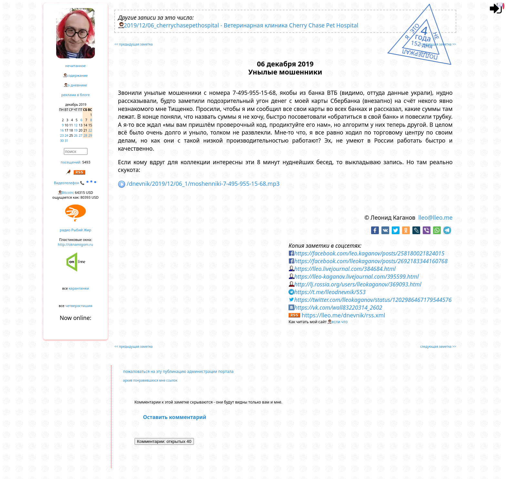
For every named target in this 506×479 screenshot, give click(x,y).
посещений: (71, 162)
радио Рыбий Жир (75, 229)
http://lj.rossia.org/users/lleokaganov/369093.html (357, 284)
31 (66, 140)
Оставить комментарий (174, 417)
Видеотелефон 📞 (75, 182)
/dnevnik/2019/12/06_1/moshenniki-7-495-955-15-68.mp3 (199, 183)
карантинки (79, 288)
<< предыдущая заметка (134, 44)
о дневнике (77, 85)
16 (62, 130)
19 (75, 130)
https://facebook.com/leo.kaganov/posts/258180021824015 (369, 253)
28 (85, 135)
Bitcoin (67, 192)
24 (66, 135)
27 (80, 135)
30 (62, 140)
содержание (77, 75)
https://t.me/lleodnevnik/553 (330, 292)
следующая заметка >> (438, 44)
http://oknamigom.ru (75, 244)
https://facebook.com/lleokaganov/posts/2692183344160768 (371, 261)
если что (339, 321)
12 (75, 125)
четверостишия (79, 305)
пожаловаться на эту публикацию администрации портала (178, 371)
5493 (86, 162)
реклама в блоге (75, 94)
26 (75, 135)
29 (90, 135)
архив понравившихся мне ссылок (150, 380)
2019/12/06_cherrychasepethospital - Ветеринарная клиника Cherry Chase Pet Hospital (241, 25)
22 (90, 130)
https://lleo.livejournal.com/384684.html (345, 269)
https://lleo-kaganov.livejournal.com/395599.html (356, 276)
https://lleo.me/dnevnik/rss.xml (343, 315)
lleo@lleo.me (435, 217)
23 (62, 135)
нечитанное (75, 65)
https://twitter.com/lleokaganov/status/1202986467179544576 (373, 300)
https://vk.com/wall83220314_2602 (338, 307)
